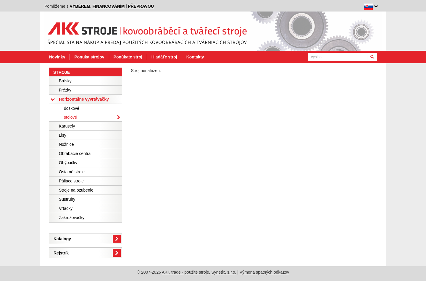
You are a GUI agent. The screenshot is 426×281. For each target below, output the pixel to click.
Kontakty (195, 57)
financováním (109, 6)
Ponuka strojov (89, 57)
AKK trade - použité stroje (185, 272)
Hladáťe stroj (164, 57)
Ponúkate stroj (128, 57)
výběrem (80, 6)
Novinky (57, 57)
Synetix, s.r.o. (223, 272)
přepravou (141, 6)
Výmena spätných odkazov (264, 272)
